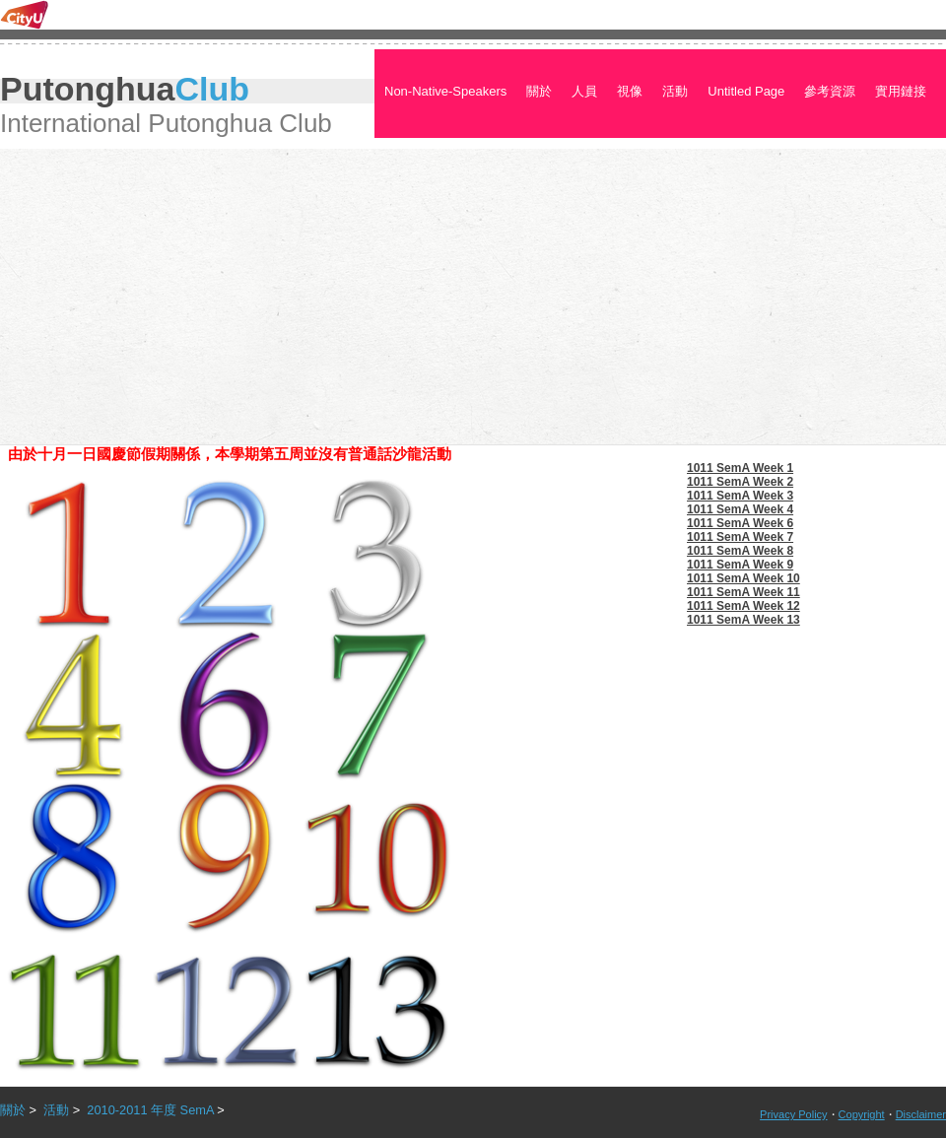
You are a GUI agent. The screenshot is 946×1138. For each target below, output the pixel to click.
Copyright (862, 1114)
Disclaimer (921, 1114)
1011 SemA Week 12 (743, 606)
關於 (539, 91)
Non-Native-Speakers (445, 91)
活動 (675, 91)
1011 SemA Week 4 (740, 509)
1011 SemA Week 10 (743, 578)
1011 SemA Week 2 (740, 482)
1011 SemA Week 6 (740, 523)
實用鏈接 (900, 91)
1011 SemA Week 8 (740, 551)
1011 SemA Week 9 (740, 564)
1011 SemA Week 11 (743, 592)
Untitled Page (746, 91)
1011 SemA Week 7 (740, 537)
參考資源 (829, 91)
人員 (584, 91)
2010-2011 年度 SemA (150, 1110)
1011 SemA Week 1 (740, 468)
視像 (629, 91)
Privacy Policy (793, 1114)
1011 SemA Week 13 (743, 620)
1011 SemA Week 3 (740, 495)
